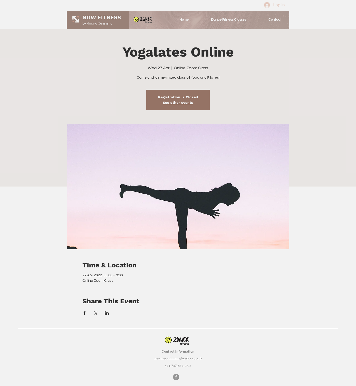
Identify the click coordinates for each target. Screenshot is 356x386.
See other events (178, 102)
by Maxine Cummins (97, 23)
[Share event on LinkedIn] (107, 313)
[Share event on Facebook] (84, 313)
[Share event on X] (96, 313)
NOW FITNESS (101, 17)
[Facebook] (176, 377)
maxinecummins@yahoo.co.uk (178, 358)
